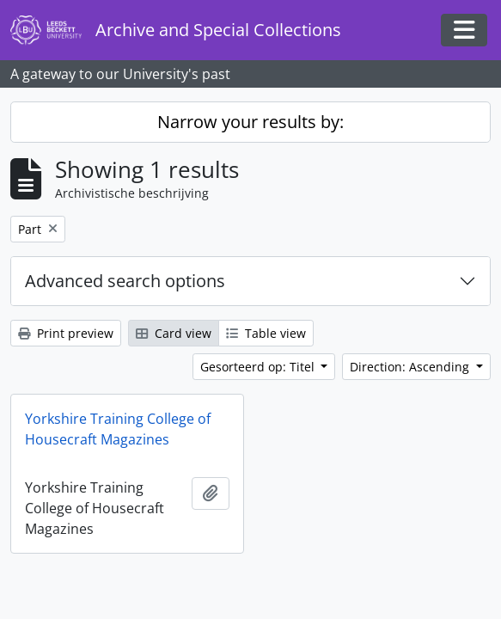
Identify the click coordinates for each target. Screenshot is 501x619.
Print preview (65, 333)
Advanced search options (125, 280)
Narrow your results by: (250, 121)
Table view (266, 333)
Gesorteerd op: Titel (259, 367)
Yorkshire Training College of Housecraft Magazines (118, 429)
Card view (173, 333)
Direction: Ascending (411, 367)
